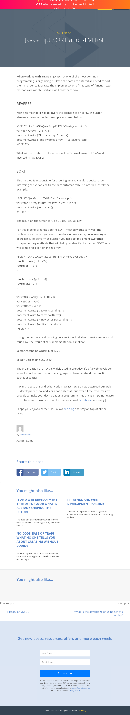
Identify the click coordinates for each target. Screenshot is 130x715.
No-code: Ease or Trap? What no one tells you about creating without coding (37, 539)
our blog (68, 409)
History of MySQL (18, 612)
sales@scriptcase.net (81, 688)
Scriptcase (65, 33)
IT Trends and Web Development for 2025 (85, 502)
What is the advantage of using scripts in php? (98, 613)
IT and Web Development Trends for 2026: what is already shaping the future (37, 506)
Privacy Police (74, 690)
